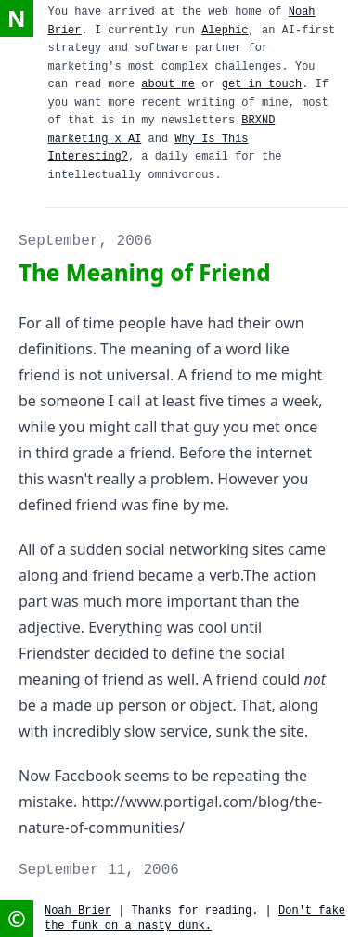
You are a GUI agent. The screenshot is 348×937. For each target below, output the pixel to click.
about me (168, 84)
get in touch (262, 84)
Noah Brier (78, 911)
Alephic (224, 30)
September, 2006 (85, 241)
